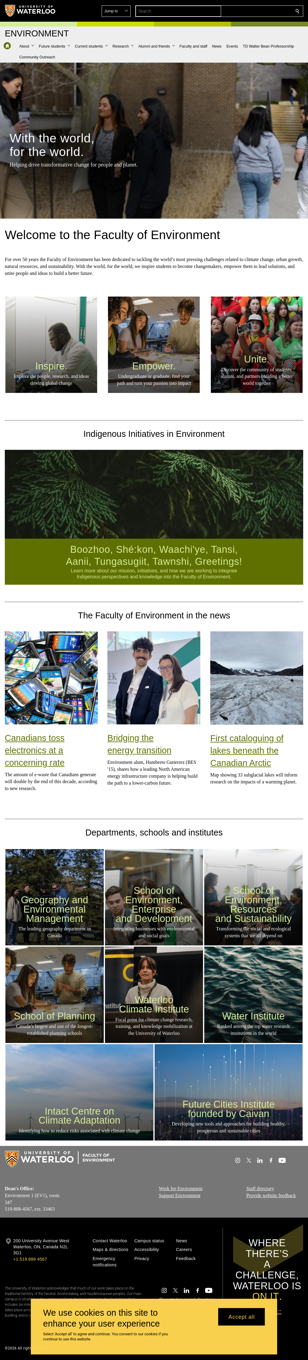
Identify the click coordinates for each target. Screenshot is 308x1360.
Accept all (242, 1317)
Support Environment (179, 1195)
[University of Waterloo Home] (30, 11)
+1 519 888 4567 (30, 1259)
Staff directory (260, 1188)
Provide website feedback (271, 1195)
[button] (254, 11)
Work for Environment (180, 1188)
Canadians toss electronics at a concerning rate (35, 750)
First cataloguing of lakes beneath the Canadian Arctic (247, 750)
